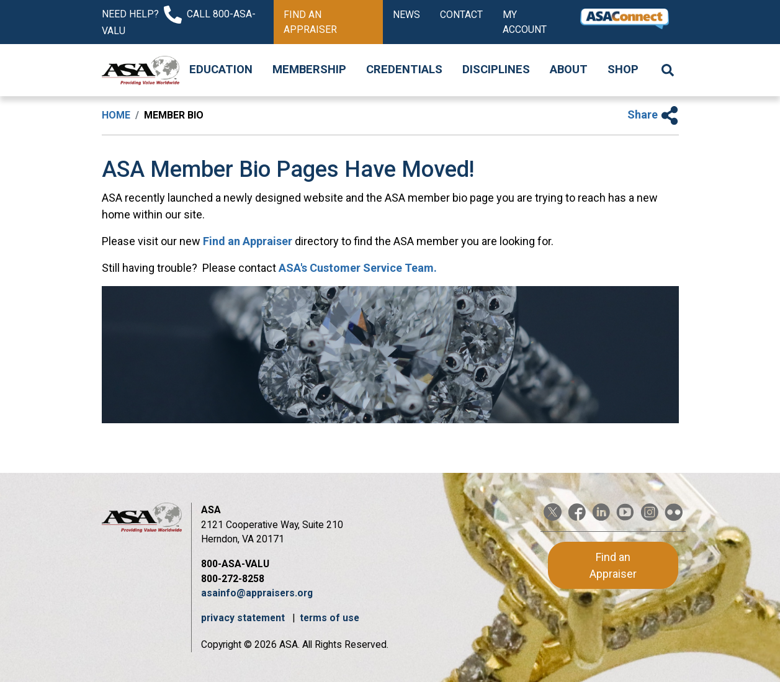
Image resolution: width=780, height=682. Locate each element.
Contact (461, 14)
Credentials (404, 69)
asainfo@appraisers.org (257, 593)
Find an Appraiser (310, 22)
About (569, 69)
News (406, 14)
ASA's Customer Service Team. (358, 267)
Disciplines (496, 69)
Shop (623, 69)
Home (116, 115)
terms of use (329, 618)
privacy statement (244, 618)
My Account (525, 22)
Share (653, 114)
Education (221, 69)
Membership (309, 69)
